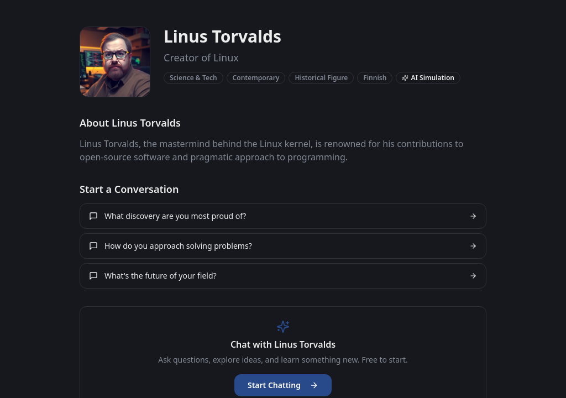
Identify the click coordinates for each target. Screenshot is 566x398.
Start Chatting (283, 385)
